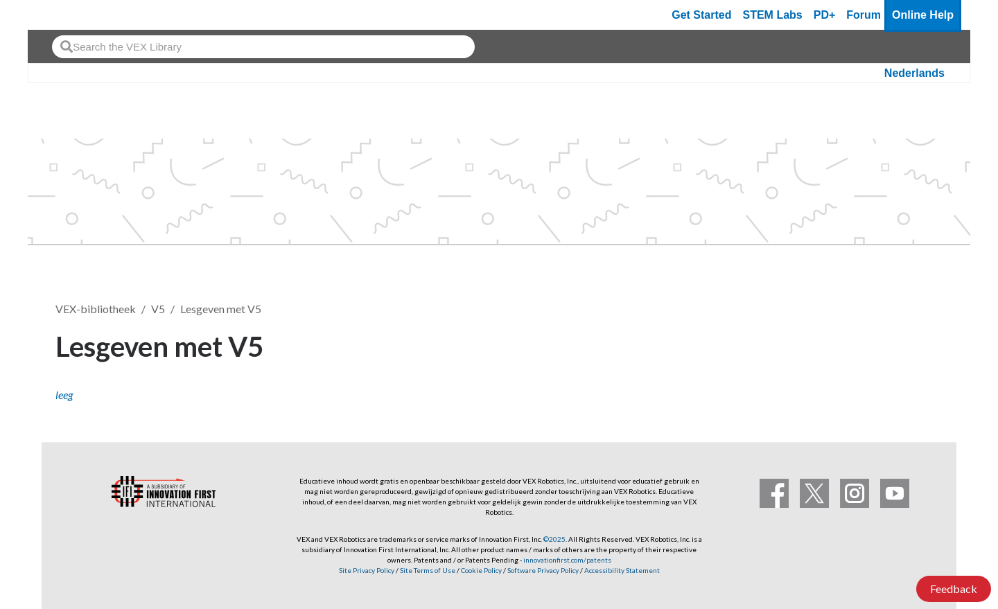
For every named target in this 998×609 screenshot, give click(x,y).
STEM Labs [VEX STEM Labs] (773, 15)
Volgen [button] (907, 344)
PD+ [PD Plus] (825, 15)
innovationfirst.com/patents (567, 560)
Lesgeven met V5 (220, 308)
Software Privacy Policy (543, 570)
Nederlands (914, 73)
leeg (64, 394)
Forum (863, 15)
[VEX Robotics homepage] (65, 15)
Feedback (953, 588)
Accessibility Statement (622, 570)
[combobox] (263, 46)
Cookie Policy (481, 570)
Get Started (701, 15)
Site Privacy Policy (366, 570)
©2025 (554, 539)
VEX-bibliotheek (95, 308)
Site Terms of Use (427, 570)
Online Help (923, 15)
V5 (158, 308)
